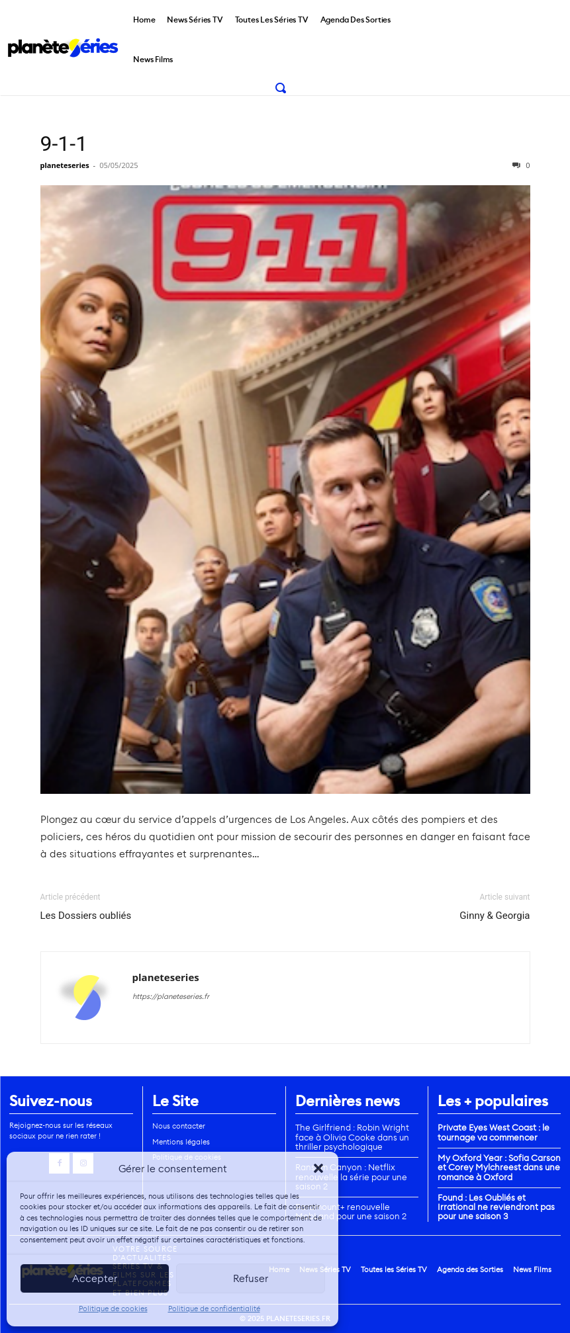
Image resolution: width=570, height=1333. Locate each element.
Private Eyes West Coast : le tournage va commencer (493, 1132)
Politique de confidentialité (214, 1308)
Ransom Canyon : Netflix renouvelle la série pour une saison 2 (351, 1177)
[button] (318, 1168)
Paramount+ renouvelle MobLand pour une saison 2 (350, 1211)
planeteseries (64, 165)
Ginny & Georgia (494, 916)
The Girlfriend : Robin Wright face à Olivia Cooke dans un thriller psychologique (352, 1137)
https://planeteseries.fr (170, 996)
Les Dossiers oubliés (86, 916)
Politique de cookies (113, 1308)
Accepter (94, 1278)
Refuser (250, 1278)
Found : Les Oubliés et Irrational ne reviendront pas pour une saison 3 (496, 1207)
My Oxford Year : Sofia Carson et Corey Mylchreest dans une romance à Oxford (499, 1167)
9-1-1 (64, 143)
